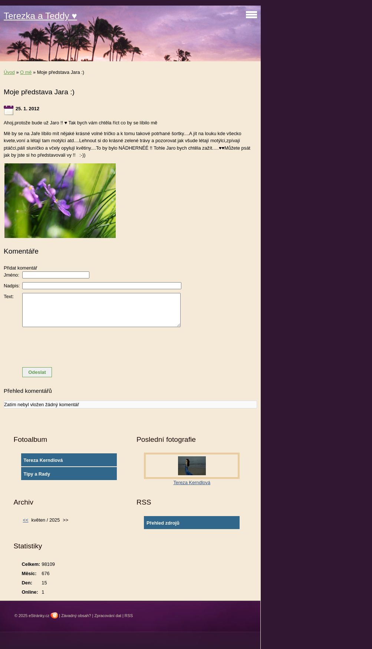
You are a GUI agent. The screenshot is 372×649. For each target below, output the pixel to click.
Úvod (9, 72)
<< (26, 520)
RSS (129, 615)
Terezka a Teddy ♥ (40, 16)
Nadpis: (12, 285)
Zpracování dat (107, 615)
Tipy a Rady (37, 474)
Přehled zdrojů (163, 523)
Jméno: (11, 275)
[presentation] (130, 347)
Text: (9, 296)
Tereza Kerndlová (43, 460)
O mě (26, 72)
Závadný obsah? (76, 615)
